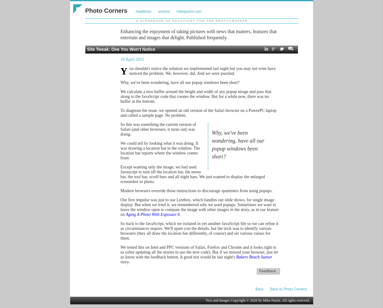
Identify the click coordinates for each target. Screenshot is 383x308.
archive (164, 11)
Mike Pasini (271, 300)
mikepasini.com (189, 11)
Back (259, 289)
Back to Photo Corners (288, 289)
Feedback (267, 271)
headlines (143, 11)
